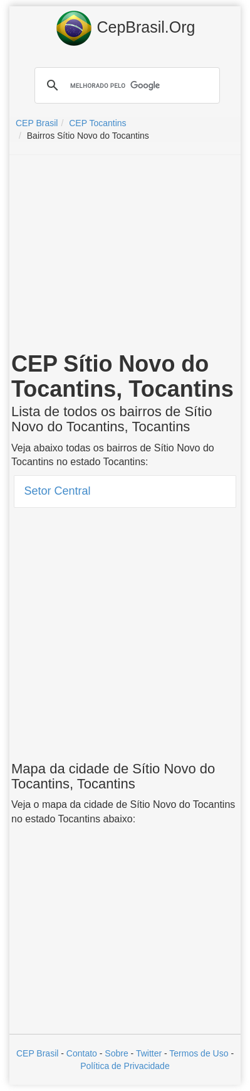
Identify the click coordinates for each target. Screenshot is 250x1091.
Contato (81, 1053)
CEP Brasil (37, 1053)
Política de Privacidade (124, 1066)
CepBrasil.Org (125, 28)
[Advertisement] (125, 255)
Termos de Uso (198, 1053)
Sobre (116, 1053)
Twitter (149, 1053)
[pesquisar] (125, 85)
